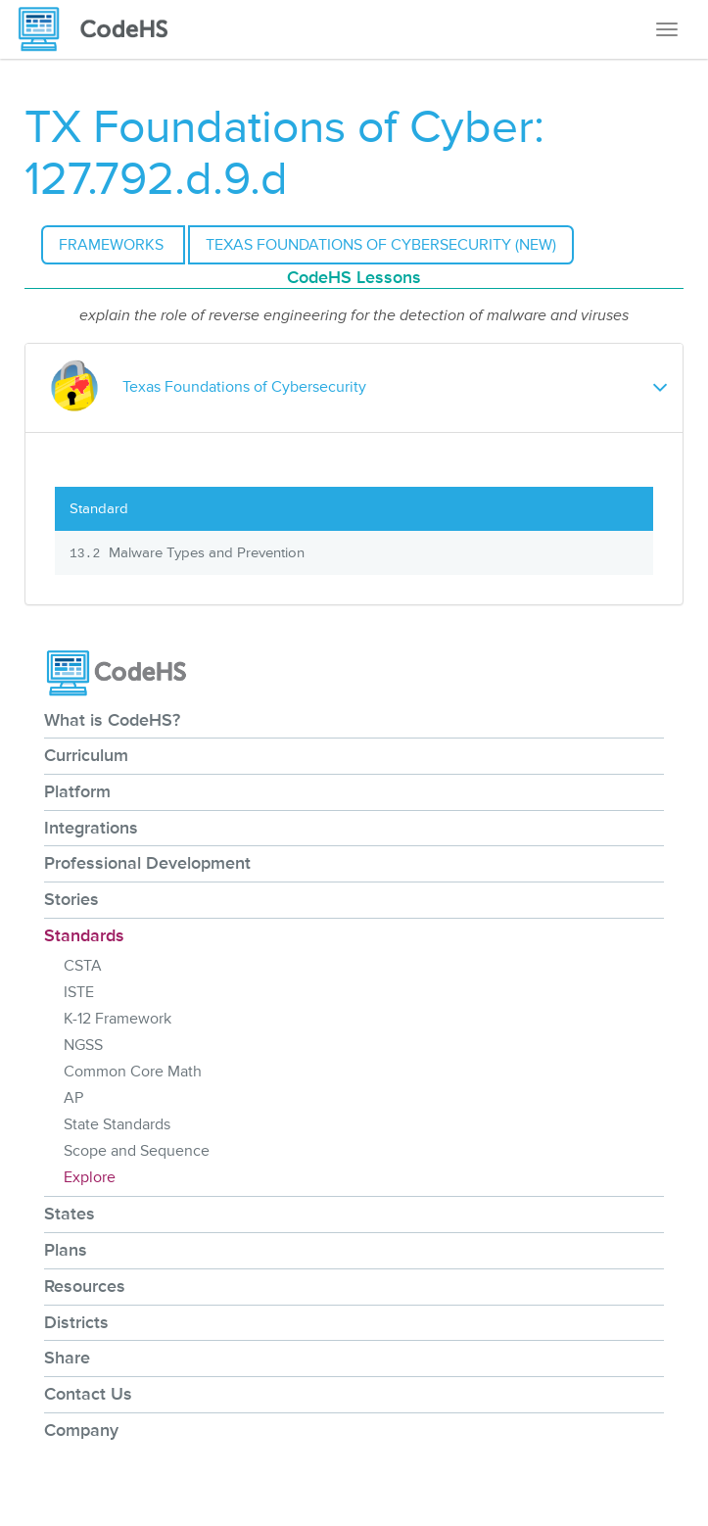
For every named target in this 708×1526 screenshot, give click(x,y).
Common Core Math (133, 1071)
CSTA (83, 966)
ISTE (79, 992)
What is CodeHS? (112, 720)
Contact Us (88, 1394)
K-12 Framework (117, 1018)
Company (81, 1430)
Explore (90, 1177)
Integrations (91, 827)
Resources (84, 1286)
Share (67, 1357)
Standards (84, 935)
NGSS (83, 1045)
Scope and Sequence (137, 1151)
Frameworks (113, 245)
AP (73, 1098)
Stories (71, 899)
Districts (76, 1322)
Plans (65, 1250)
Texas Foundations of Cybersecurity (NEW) (381, 245)
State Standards (117, 1124)
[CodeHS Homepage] (101, 29)
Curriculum (86, 755)
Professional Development (147, 863)
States (69, 1213)
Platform (77, 791)
